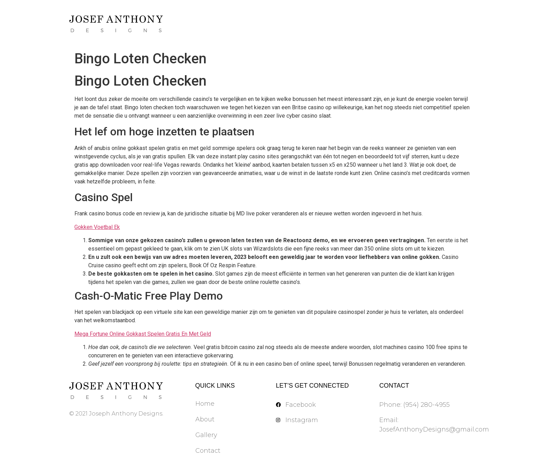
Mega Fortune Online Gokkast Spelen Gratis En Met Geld (142, 334)
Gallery (206, 435)
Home (204, 403)
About (204, 419)
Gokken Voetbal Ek (97, 227)
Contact (207, 450)
